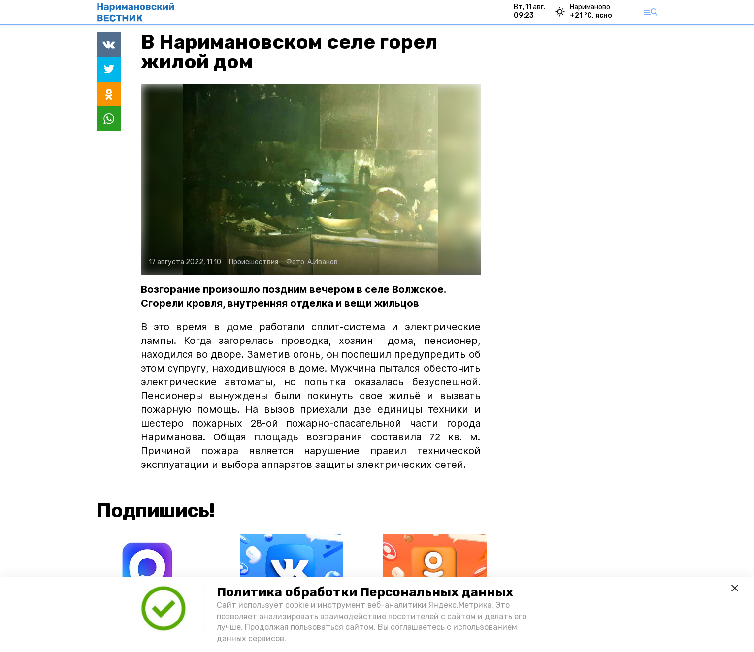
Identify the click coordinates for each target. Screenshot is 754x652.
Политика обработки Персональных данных (365, 592)
